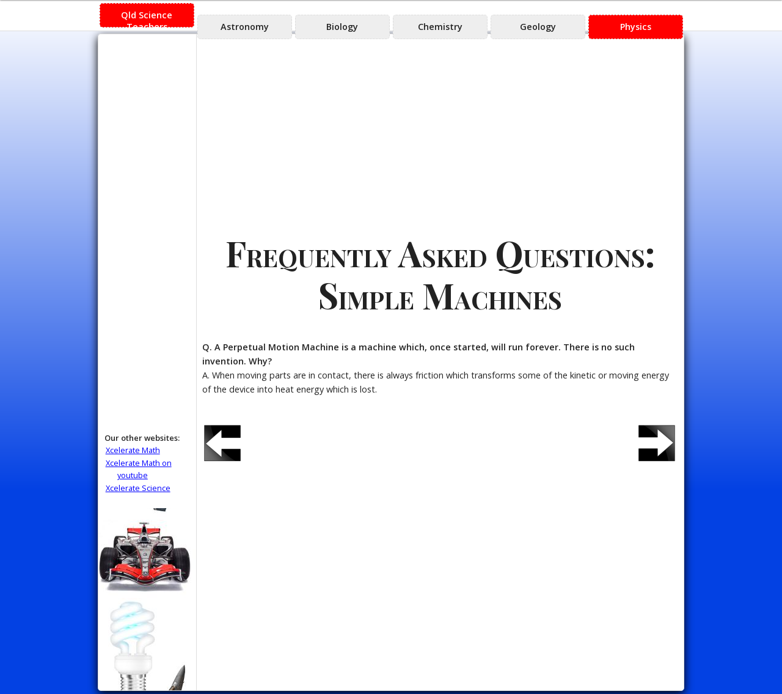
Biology (342, 26)
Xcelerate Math (133, 450)
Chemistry (440, 26)
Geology (538, 26)
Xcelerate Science (138, 487)
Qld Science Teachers (146, 18)
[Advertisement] (439, 132)
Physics (635, 26)
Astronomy (245, 26)
